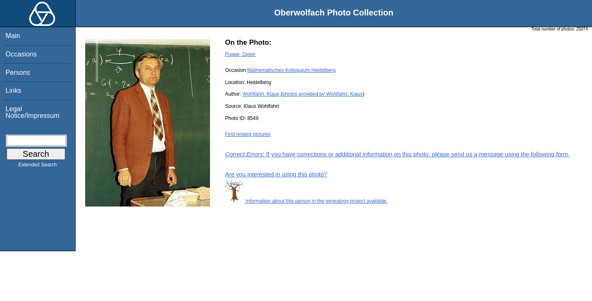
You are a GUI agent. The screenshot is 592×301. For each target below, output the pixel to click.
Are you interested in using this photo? (276, 174)
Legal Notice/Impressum (32, 112)
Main (12, 35)
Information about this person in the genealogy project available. (306, 201)
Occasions (21, 54)
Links (13, 90)
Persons (17, 72)
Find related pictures (248, 134)
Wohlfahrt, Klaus (261, 94)
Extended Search (37, 166)
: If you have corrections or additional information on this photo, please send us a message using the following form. (397, 154)
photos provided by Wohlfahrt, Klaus (322, 94)
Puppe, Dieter (240, 54)
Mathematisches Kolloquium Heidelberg (291, 70)
